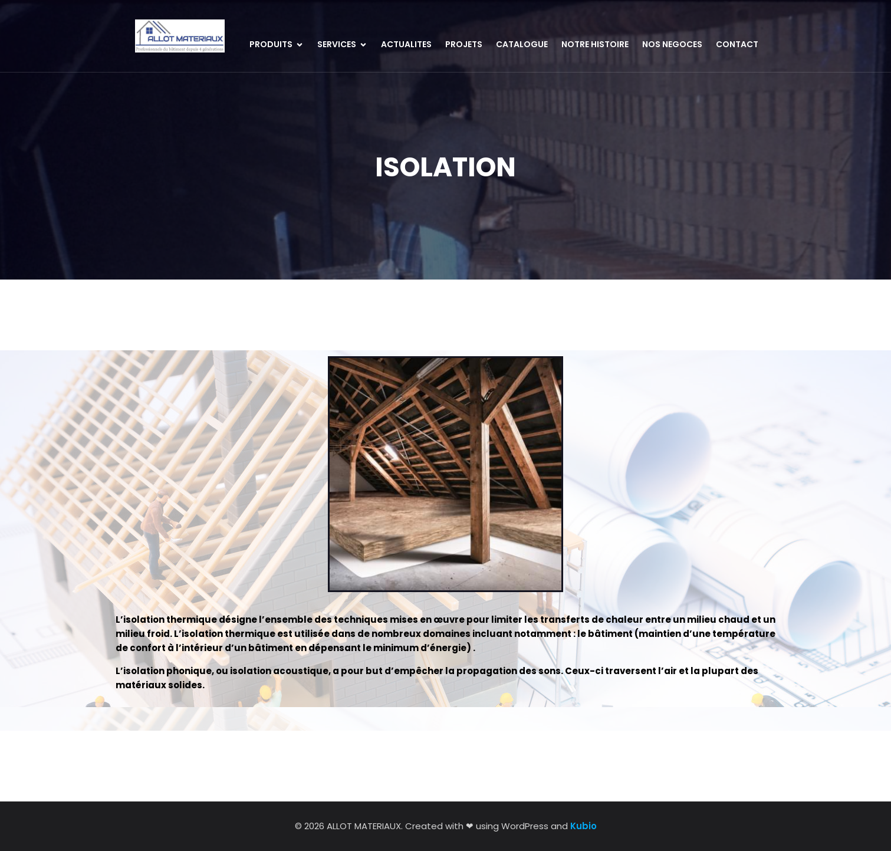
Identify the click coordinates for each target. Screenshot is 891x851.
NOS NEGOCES (672, 44)
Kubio (583, 826)
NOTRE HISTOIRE (595, 44)
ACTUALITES (406, 44)
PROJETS (463, 44)
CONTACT (737, 44)
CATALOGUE (522, 44)
